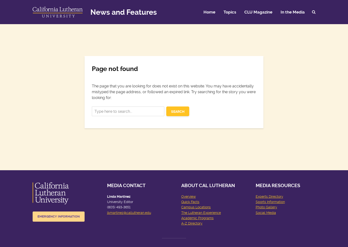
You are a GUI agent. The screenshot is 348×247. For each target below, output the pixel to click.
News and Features (123, 12)
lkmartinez (115, 213)
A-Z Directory (192, 223)
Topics (230, 12)
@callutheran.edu (137, 213)
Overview (188, 196)
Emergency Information (58, 216)
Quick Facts (190, 202)
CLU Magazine (258, 12)
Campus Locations (196, 207)
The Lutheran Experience (201, 213)
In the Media (293, 12)
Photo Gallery (266, 207)
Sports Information (270, 202)
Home (209, 12)
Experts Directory (269, 196)
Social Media (266, 213)
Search (177, 111)
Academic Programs (197, 218)
